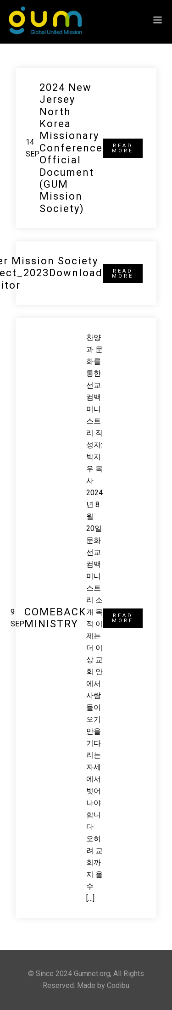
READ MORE (122, 148)
